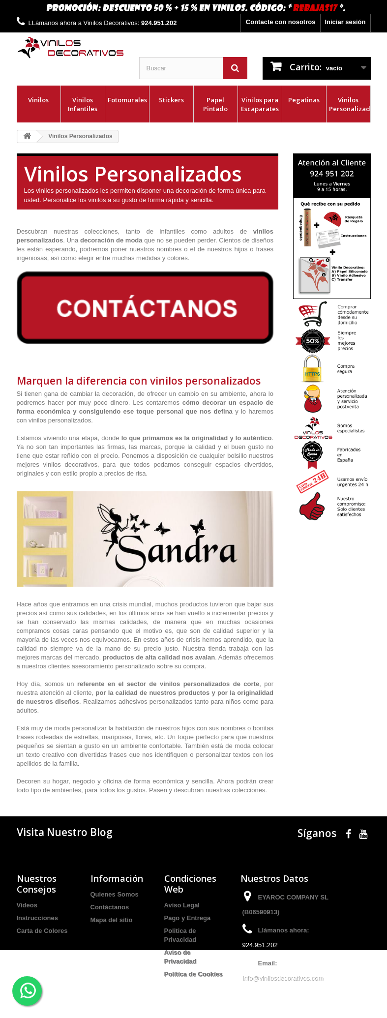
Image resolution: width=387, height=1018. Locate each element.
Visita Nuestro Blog (65, 832)
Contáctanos (109, 907)
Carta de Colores (42, 930)
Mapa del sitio (111, 920)
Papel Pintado (215, 104)
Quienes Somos (114, 894)
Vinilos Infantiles (82, 104)
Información (116, 878)
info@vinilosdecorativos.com (283, 978)
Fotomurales (127, 99)
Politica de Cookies (193, 974)
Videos (27, 905)
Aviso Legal (182, 905)
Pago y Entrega (187, 918)
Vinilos (38, 99)
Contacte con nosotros (281, 22)
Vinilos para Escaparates (260, 104)
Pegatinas (304, 99)
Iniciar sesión (345, 22)
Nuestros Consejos (37, 883)
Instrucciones (38, 918)
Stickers (171, 99)
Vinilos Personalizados (349, 104)
